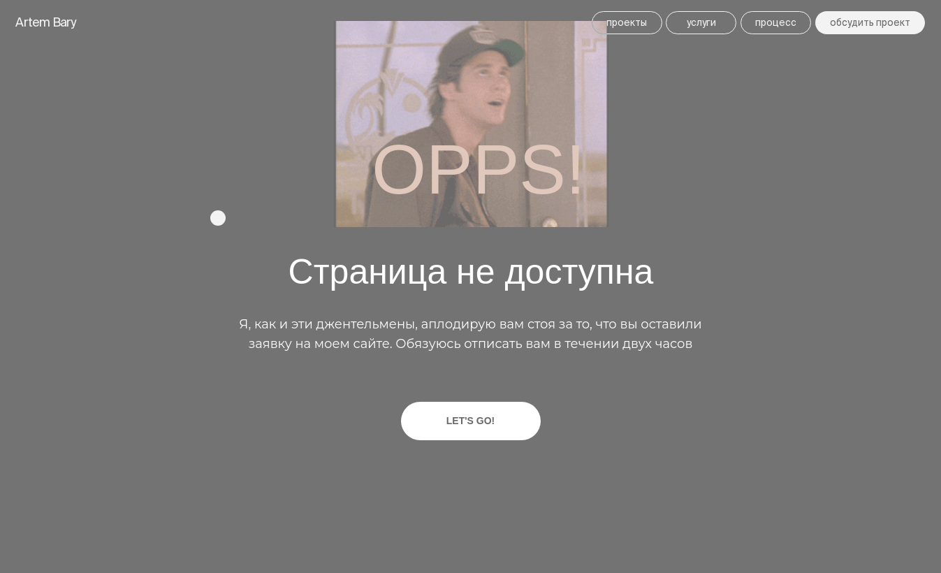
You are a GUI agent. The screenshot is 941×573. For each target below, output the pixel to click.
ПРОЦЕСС (775, 22)
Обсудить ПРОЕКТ (870, 22)
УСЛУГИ (701, 22)
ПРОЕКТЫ (626, 22)
